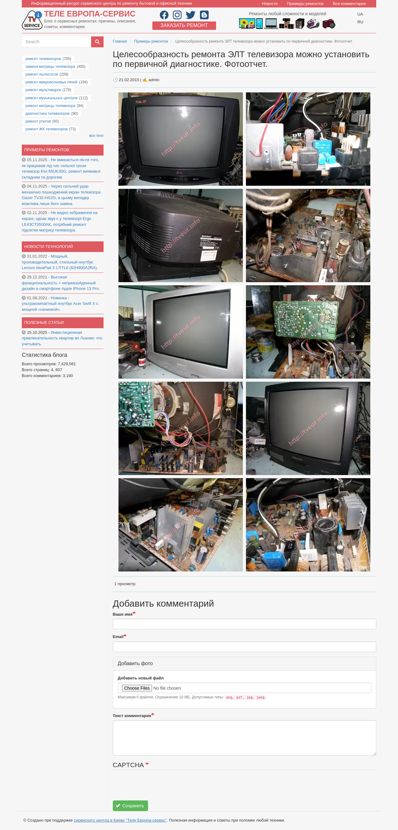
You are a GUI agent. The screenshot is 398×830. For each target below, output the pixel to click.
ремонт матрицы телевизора (50, 106)
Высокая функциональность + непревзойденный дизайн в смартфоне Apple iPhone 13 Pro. (61, 283)
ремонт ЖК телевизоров (46, 129)
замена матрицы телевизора (50, 66)
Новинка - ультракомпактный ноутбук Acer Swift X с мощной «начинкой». (60, 304)
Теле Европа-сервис (89, 13)
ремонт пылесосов (41, 74)
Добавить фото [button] (135, 663)
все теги (96, 135)
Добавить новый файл (141, 678)
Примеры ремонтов (305, 3)
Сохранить (130, 805)
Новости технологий (48, 246)
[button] (181, 139)
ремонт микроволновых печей (51, 82)
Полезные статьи (44, 322)
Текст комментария (132, 715)
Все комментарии (349, 3)
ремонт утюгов (38, 121)
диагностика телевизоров (47, 113)
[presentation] (160, 788)
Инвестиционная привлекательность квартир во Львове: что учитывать (62, 338)
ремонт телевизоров (43, 59)
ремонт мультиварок (43, 90)
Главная (120, 41)
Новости (269, 3)
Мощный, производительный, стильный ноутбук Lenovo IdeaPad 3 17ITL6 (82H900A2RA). (60, 262)
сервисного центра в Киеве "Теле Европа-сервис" (120, 820)
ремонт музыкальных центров (51, 98)
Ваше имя (123, 614)
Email (118, 636)
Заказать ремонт (184, 25)
